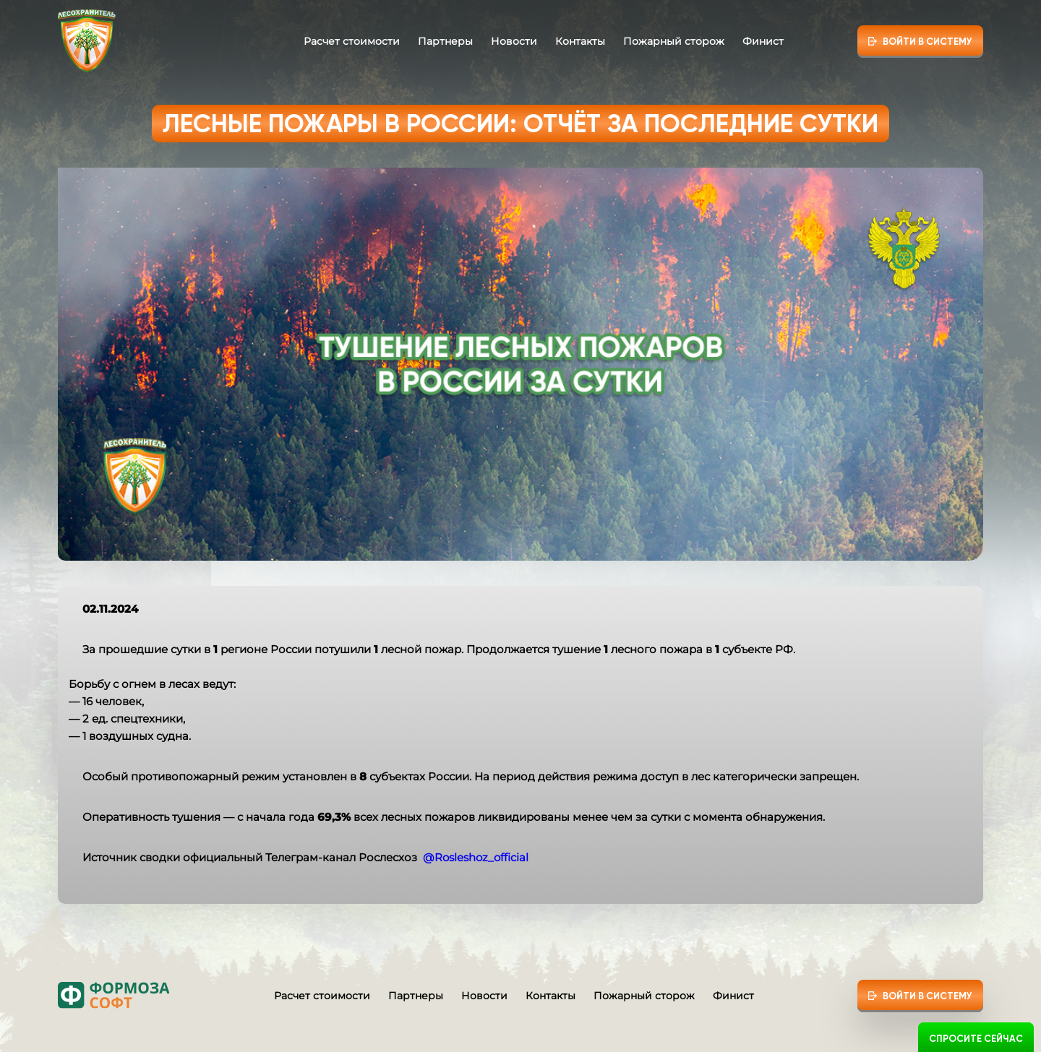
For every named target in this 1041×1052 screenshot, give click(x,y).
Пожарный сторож (673, 41)
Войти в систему (927, 41)
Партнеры (445, 41)
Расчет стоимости (352, 41)
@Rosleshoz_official (475, 857)
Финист (763, 41)
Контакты (580, 41)
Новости (514, 41)
